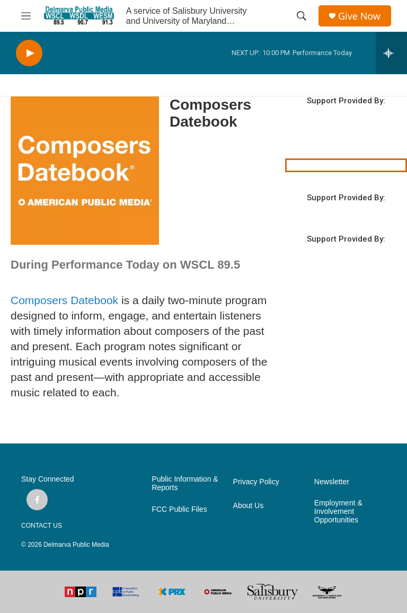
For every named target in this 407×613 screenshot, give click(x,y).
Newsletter (331, 482)
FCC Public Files (179, 509)
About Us (248, 506)
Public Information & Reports (185, 483)
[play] (29, 53)
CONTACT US (41, 525)
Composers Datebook (64, 300)
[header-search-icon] (301, 16)
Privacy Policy (256, 482)
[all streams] (391, 53)
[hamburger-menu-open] (26, 15)
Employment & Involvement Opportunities (338, 511)
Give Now (359, 16)
